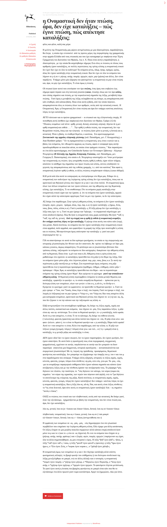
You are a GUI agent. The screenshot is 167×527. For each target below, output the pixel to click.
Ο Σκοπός (32, 47)
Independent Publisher (74, 523)
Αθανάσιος (31, 27)
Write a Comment (52, 496)
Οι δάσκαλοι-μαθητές (28, 53)
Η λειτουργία (31, 50)
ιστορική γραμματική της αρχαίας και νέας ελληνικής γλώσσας (83, 13)
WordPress (96, 523)
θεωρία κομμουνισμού (52, 13)
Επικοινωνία (31, 59)
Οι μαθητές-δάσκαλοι (28, 56)
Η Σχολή (32, 44)
